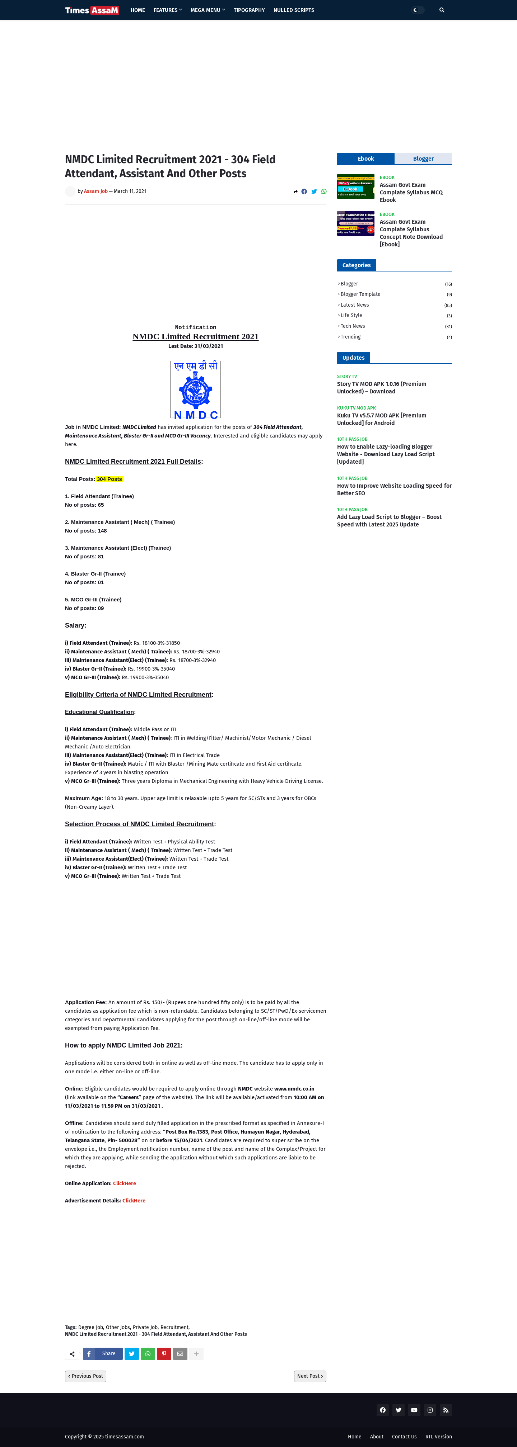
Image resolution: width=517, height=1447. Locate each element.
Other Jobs (118, 1327)
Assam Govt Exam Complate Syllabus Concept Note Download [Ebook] (411, 232)
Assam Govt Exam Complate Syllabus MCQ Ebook (411, 192)
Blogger (396, 284)
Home (355, 1437)
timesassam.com (124, 1437)
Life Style (396, 316)
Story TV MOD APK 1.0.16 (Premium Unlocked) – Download (382, 387)
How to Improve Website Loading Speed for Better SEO (394, 489)
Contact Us (404, 1437)
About (376, 1437)
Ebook (366, 158)
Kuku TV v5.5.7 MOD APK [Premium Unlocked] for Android (382, 419)
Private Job (145, 1327)
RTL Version (438, 1437)
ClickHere (124, 1183)
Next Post (308, 1376)
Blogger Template (396, 295)
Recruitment (174, 1327)
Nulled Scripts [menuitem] (294, 10)
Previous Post (87, 1376)
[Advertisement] (258, 81)
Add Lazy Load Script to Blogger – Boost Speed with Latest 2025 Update (389, 521)
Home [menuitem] (138, 10)
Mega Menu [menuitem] (205, 10)
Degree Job (90, 1327)
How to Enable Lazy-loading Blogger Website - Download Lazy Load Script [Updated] (386, 454)
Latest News (396, 305)
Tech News (396, 327)
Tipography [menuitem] (249, 10)
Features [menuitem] (165, 10)
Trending (396, 337)
